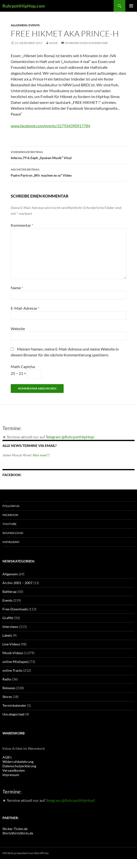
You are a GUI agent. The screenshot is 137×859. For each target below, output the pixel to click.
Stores (7, 697)
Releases (8, 688)
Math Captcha (23, 366)
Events (34, 25)
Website (18, 328)
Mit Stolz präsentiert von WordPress (25, 853)
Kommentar (22, 225)
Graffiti (7, 618)
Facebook (10, 515)
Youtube (9, 524)
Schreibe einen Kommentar (86, 43)
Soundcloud (12, 533)
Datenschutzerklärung (19, 766)
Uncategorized (13, 714)
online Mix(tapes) (15, 662)
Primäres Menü (131, 6)
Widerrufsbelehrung (17, 762)
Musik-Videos (12, 653)
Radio (6, 679)
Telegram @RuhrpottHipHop (70, 436)
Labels (7, 635)
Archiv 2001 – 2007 (17, 583)
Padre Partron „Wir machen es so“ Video (68, 172)
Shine (53, 43)
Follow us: (11, 506)
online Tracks (12, 670)
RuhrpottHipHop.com (23, 6)
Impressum (10, 775)
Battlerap (9, 591)
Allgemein (19, 25)
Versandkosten (13, 770)
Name (17, 287)
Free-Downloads (15, 609)
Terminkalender (14, 705)
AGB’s (7, 757)
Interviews (10, 626)
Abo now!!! (41, 455)
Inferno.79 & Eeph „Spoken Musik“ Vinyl (68, 154)
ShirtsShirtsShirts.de (17, 833)
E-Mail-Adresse (25, 308)
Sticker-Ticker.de (15, 829)
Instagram (10, 542)
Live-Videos (11, 644)
